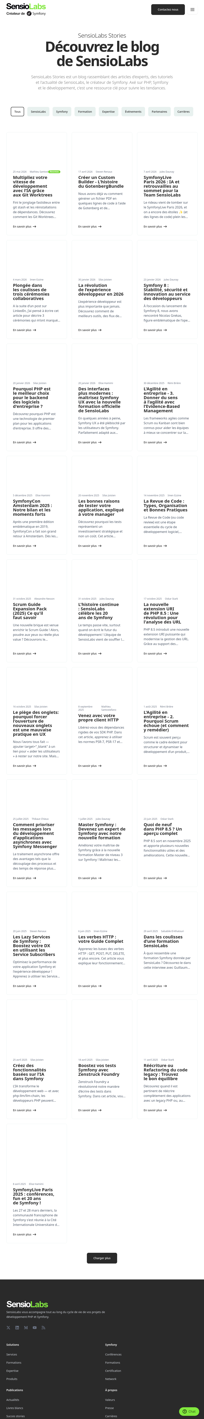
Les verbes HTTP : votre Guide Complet (100, 939)
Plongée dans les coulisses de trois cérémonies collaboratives (31, 291)
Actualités (12, 1358)
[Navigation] (192, 9)
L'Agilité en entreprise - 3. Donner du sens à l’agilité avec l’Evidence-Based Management (162, 399)
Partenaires (159, 111)
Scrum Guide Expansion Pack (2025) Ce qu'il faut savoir (30, 610)
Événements (133, 111)
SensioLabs (38, 111)
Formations (13, 1321)
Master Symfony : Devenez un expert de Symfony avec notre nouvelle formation (102, 830)
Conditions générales (116, 1412)
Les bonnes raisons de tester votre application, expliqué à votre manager (101, 507)
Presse (109, 1366)
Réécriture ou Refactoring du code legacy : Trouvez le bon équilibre (165, 1051)
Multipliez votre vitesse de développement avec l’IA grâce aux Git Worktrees (32, 186)
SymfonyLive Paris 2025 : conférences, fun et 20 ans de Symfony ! (33, 1154)
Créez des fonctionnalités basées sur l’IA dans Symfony (29, 1051)
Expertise (108, 111)
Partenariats (14, 1383)
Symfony (62, 111)
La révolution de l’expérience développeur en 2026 (101, 289)
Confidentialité (94, 1412)
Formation (85, 111)
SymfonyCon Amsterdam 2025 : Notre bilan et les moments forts (32, 507)
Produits (11, 1337)
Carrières (184, 111)
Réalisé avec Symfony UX (49, 1412)
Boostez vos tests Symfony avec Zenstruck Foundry (98, 1049)
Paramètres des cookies (19, 1412)
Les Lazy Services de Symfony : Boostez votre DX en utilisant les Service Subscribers (34, 945)
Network (110, 1337)
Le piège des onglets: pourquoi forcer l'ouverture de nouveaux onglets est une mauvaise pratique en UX (36, 723)
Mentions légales (74, 1412)
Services (11, 1313)
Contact (110, 1383)
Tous (17, 111)
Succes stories (15, 1375)
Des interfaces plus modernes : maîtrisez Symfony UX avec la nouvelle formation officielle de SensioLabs (99, 399)
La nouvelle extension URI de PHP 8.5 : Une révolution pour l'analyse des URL (162, 613)
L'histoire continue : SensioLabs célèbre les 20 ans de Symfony (98, 610)
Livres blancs (14, 1366)
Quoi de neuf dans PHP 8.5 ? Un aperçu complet (163, 828)
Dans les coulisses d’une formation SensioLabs (163, 941)
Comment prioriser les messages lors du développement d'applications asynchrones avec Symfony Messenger (35, 835)
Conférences (113, 1313)
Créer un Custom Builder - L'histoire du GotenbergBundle (101, 181)
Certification (113, 1329)
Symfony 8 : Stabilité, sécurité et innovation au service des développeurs (167, 291)
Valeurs (110, 1358)
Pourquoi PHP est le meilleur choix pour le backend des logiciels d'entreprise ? (32, 397)
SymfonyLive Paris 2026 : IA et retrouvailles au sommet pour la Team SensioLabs (162, 186)
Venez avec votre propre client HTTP (98, 717)
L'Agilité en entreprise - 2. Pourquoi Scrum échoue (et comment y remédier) (166, 721)
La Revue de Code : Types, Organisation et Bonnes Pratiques (165, 505)
